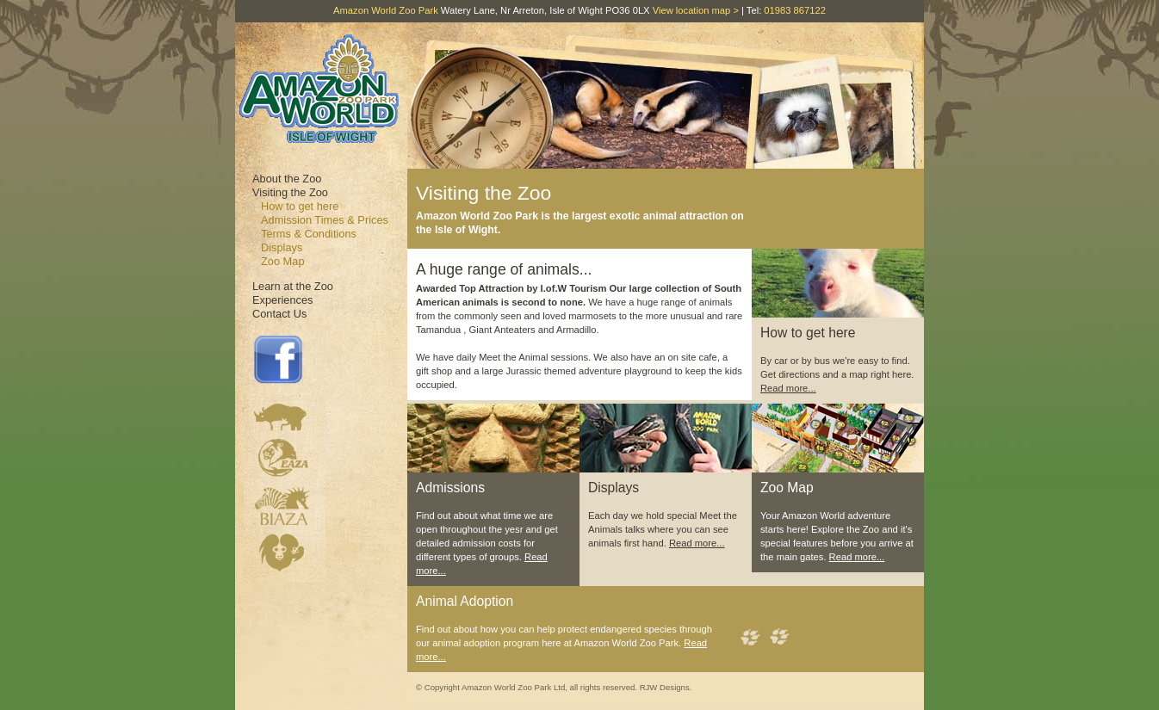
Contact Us (279, 313)
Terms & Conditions (308, 233)
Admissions (450, 487)
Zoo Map (283, 261)
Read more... (788, 388)
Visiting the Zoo (290, 192)
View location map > (696, 10)
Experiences (282, 299)
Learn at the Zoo (292, 286)
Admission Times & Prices (324, 219)
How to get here (299, 206)
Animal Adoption (464, 601)
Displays (281, 247)
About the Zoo (286, 178)
